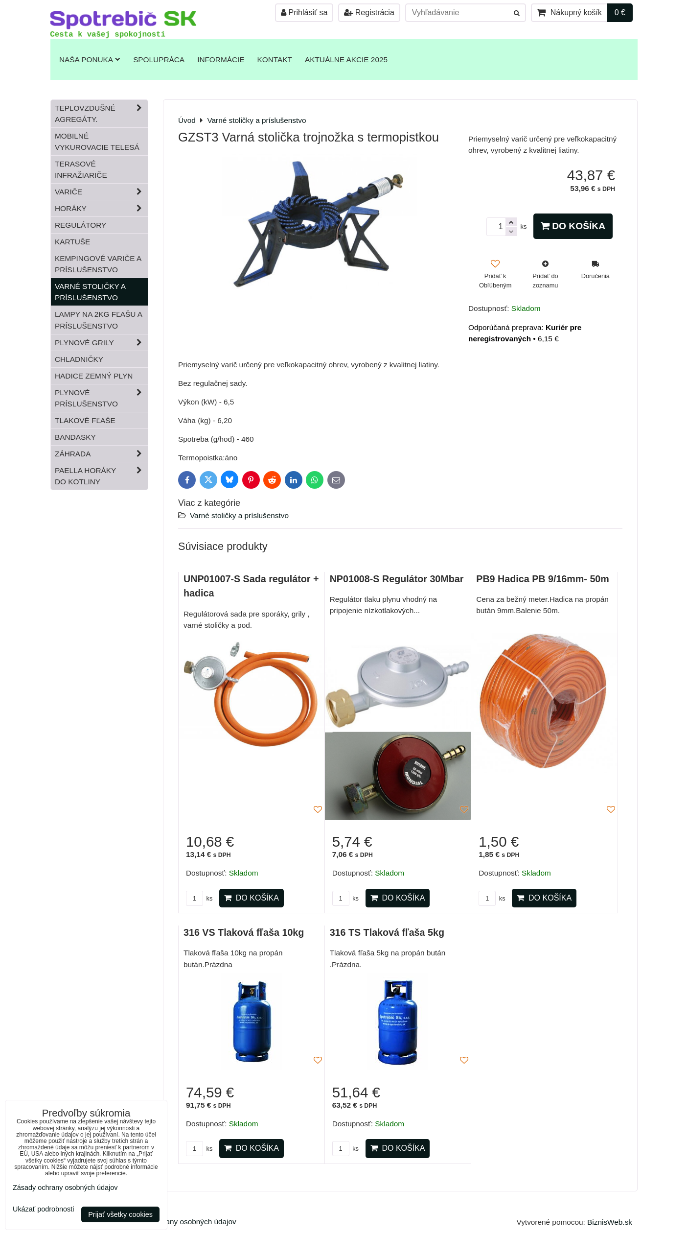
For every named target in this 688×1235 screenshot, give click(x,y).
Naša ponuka (89, 59)
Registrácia (369, 12)
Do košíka (573, 226)
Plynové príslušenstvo (101, 398)
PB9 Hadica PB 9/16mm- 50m (542, 578)
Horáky (101, 208)
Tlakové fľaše (85, 420)
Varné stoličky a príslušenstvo (239, 515)
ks (199, 898)
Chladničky (79, 359)
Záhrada (101, 454)
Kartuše (72, 242)
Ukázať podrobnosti (43, 1209)
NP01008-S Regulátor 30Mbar (397, 578)
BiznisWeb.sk (609, 1222)
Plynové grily (101, 342)
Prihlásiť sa (304, 12)
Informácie (220, 59)
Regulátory (80, 225)
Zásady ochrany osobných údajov (180, 1221)
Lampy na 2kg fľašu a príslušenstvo (98, 320)
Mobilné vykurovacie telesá (97, 141)
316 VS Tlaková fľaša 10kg (243, 932)
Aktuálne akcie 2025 (346, 59)
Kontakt (274, 59)
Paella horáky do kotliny (101, 476)
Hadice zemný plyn (94, 376)
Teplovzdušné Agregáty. (101, 113)
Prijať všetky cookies (120, 1214)
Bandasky (75, 437)
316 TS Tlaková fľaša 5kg (387, 932)
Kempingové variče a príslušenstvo (98, 264)
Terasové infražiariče (81, 169)
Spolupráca (158, 59)
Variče (101, 192)
